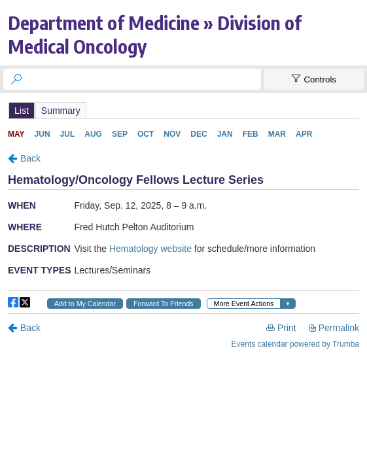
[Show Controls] (314, 79)
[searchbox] (144, 79)
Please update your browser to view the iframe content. (183, 110)
